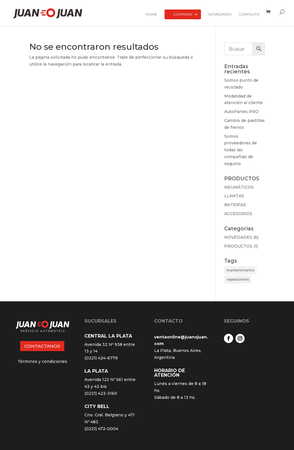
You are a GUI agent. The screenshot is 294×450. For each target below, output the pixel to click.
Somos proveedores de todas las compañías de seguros (240, 150)
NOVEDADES (238, 237)
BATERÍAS (235, 204)
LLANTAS (234, 195)
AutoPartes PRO (241, 111)
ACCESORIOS (238, 213)
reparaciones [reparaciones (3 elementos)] (238, 279)
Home (151, 14)
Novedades (219, 14)
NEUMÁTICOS (239, 187)
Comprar (182, 14)
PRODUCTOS (238, 246)
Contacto (249, 14)
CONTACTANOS (42, 346)
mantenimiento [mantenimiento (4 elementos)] (240, 270)
